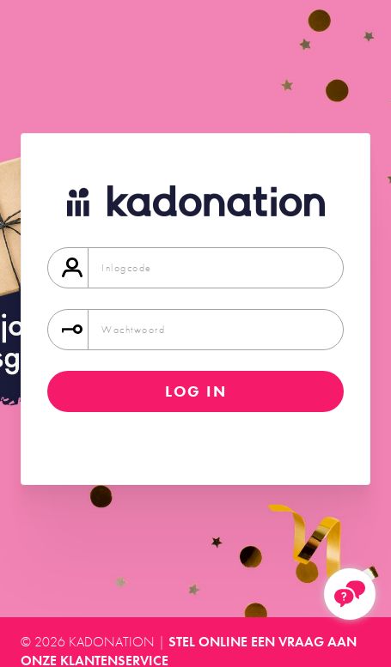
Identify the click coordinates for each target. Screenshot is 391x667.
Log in (196, 391)
